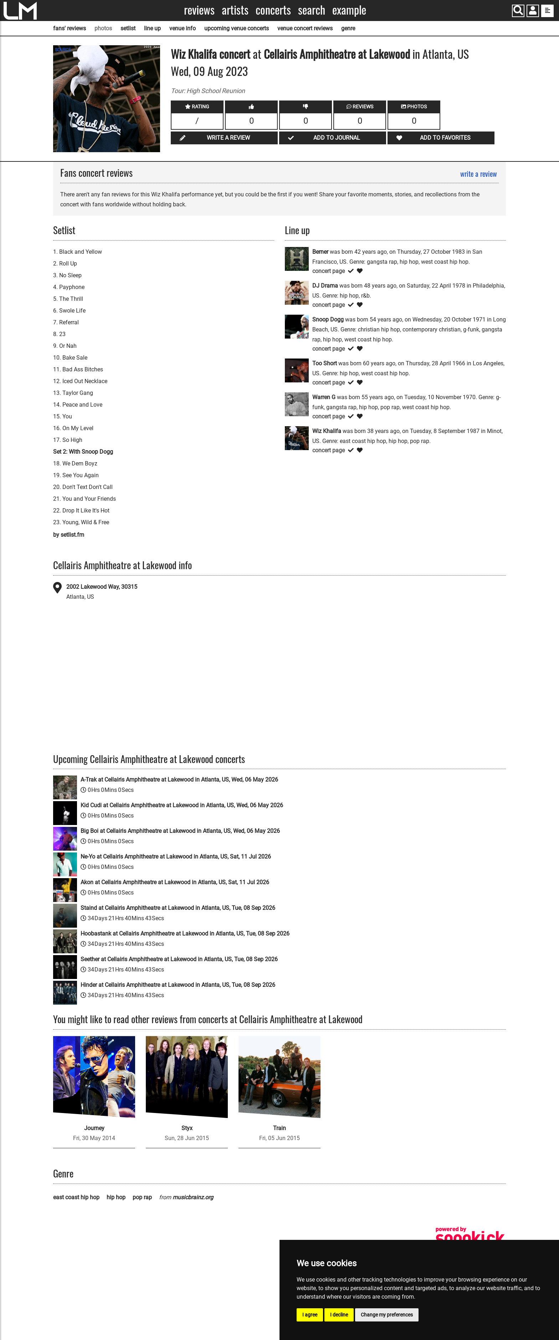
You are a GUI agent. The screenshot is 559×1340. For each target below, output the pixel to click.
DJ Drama (325, 285)
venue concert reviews (305, 28)
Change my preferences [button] (387, 1315)
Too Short (324, 363)
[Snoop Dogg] (297, 326)
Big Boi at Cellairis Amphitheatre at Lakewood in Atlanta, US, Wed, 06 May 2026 (180, 831)
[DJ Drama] (297, 292)
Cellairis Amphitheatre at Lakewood (337, 53)
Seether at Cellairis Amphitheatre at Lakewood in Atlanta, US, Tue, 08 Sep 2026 (179, 959)
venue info (182, 28)
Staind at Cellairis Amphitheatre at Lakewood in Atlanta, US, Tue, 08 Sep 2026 (178, 907)
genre (348, 28)
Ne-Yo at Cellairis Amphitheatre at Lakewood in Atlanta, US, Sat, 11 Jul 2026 (176, 856)
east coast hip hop (76, 1197)
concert (233, 53)
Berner (320, 251)
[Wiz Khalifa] (297, 437)
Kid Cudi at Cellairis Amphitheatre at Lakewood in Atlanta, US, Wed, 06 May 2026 (182, 805)
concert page (328, 271)
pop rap (142, 1197)
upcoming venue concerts (236, 28)
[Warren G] (297, 404)
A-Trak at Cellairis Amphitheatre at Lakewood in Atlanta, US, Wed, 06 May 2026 (179, 779)
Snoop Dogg (328, 319)
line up (152, 28)
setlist (127, 28)
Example (349, 10)
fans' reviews (69, 28)
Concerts (273, 10)
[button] (533, 11)
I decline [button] (339, 1315)
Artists (235, 10)
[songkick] (470, 1238)
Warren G (323, 397)
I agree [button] (309, 1315)
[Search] (518, 11)
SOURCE (63, 49)
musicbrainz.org (193, 1197)
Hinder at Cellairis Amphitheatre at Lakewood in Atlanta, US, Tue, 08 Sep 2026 (178, 984)
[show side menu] (547, 11)
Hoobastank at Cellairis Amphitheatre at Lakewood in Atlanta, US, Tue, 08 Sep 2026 (185, 933)
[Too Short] (297, 370)
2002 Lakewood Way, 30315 (101, 586)
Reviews (199, 10)
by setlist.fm (68, 534)
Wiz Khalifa (194, 53)
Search (311, 10)
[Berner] (297, 258)
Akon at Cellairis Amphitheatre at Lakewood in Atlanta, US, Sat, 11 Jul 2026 (175, 882)
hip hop (116, 1197)
